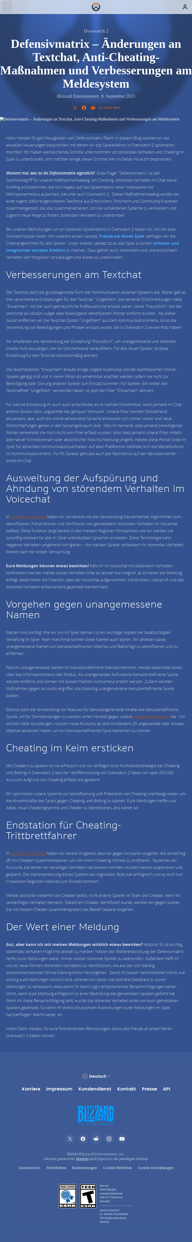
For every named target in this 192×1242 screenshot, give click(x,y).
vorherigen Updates (28, 516)
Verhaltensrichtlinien (151, 716)
